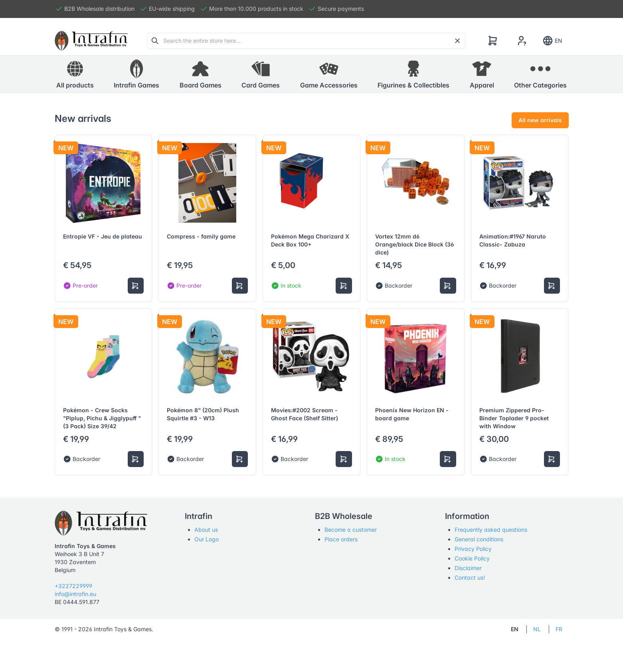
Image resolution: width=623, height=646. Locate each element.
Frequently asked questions (491, 529)
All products (75, 74)
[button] (136, 74)
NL (537, 629)
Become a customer (350, 529)
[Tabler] (91, 41)
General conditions (479, 539)
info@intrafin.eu (75, 593)
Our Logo (206, 539)
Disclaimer (468, 568)
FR (559, 629)
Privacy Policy (473, 548)
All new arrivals (540, 120)
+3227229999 (73, 585)
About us (206, 529)
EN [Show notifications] (552, 40)
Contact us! (470, 577)
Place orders (341, 539)
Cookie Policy (472, 558)
